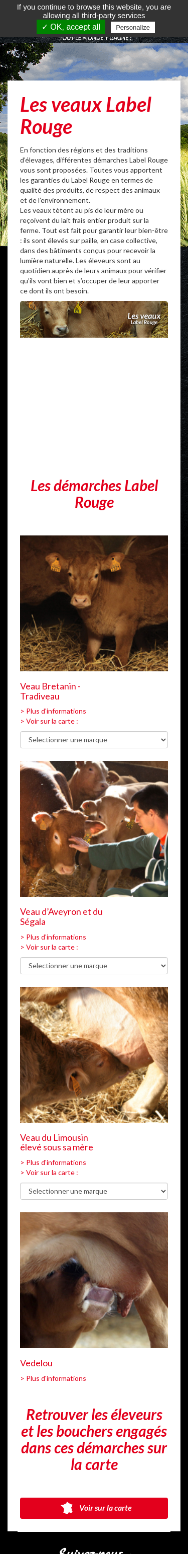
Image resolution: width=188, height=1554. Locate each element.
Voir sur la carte (94, 1508)
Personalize (133, 27)
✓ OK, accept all (71, 27)
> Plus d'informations (53, 711)
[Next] (152, 429)
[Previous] (36, 429)
